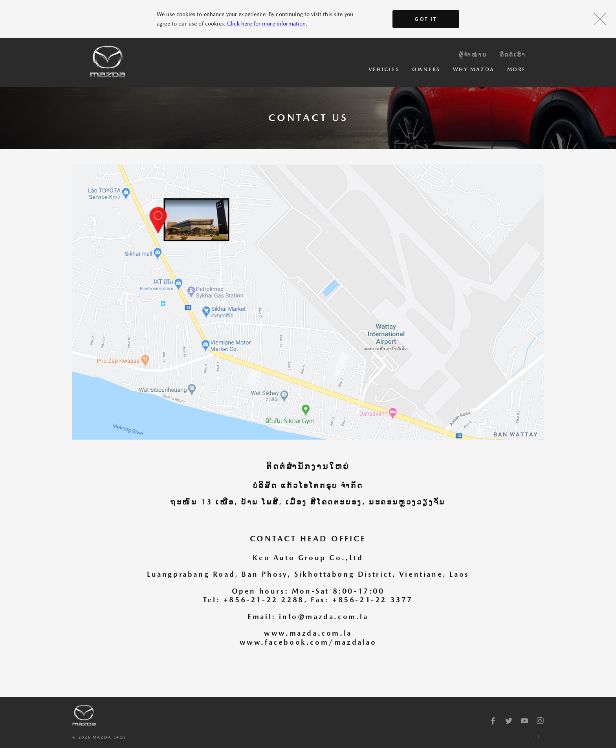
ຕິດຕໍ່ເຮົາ (513, 54)
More (516, 69)
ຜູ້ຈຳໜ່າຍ (473, 54)
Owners (426, 69)
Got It (425, 19)
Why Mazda (474, 69)
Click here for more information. (267, 23)
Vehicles (384, 69)
